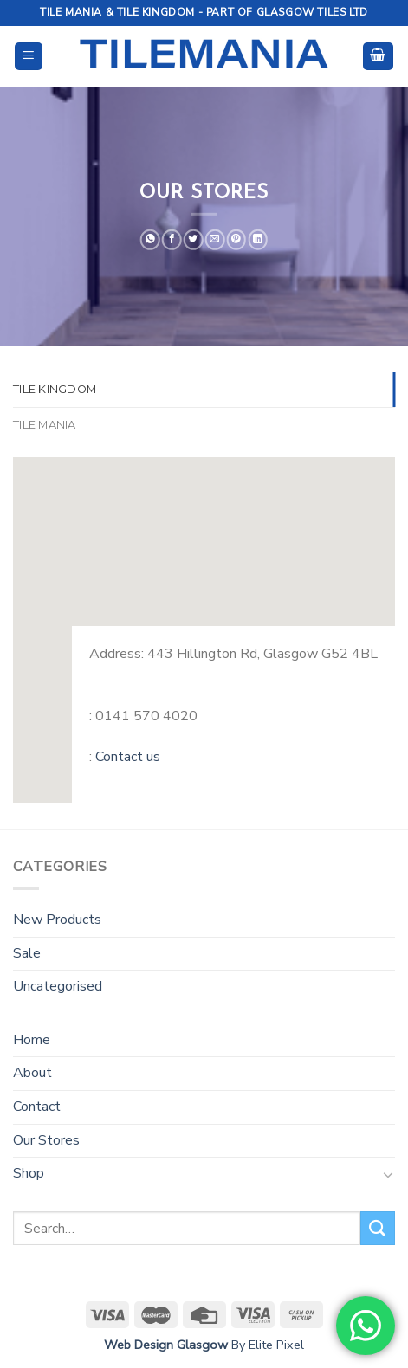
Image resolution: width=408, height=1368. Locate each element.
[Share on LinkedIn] (258, 239)
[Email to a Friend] (215, 239)
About (32, 1072)
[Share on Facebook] (172, 239)
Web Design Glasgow (166, 1344)
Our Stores (46, 1140)
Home (31, 1039)
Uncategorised (57, 986)
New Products (57, 919)
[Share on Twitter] (194, 239)
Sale (27, 953)
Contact (37, 1106)
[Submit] (377, 1228)
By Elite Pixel (266, 1344)
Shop (28, 1173)
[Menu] (29, 56)
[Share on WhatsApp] (150, 239)
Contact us (127, 756)
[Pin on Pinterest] (236, 239)
